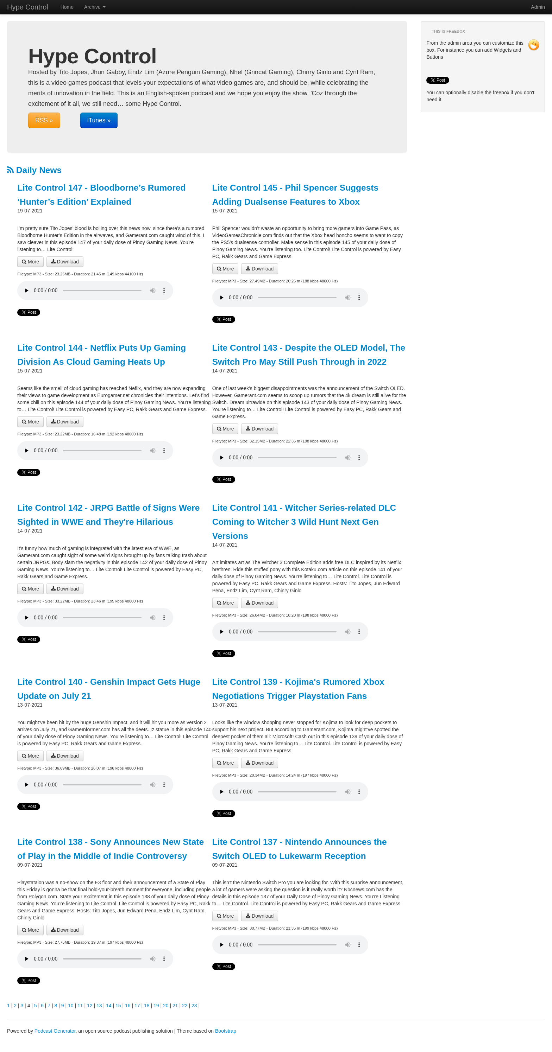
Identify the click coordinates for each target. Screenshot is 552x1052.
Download (65, 261)
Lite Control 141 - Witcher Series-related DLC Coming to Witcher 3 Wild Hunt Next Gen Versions (304, 522)
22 (185, 1005)
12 (90, 1005)
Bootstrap (225, 1031)
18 (147, 1005)
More (30, 261)
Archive (95, 7)
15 (118, 1005)
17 (137, 1005)
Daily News (34, 170)
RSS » (44, 120)
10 (71, 1005)
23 (194, 1005)
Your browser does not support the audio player (95, 290)
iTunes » (99, 120)
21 (175, 1005)
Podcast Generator (55, 1031)
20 (166, 1005)
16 (128, 1005)
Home (67, 7)
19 (156, 1005)
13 (99, 1005)
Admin (538, 7)
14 (109, 1005)
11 (80, 1005)
